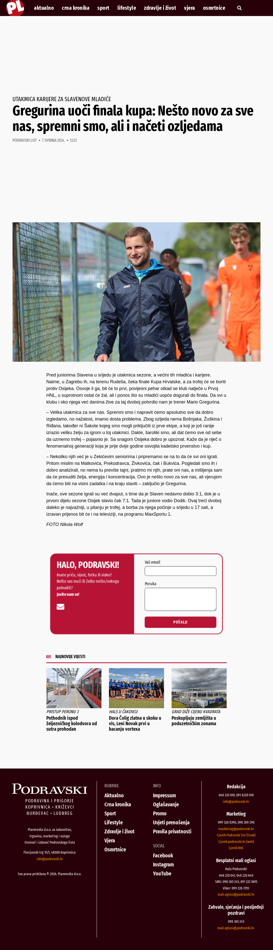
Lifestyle (126, 8)
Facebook (163, 855)
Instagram (163, 864)
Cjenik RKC (236, 848)
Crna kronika (75, 8)
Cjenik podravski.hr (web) (236, 841)
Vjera (189, 8)
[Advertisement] (136, 56)
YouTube (162, 873)
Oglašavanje (166, 804)
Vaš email (153, 560)
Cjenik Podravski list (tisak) (236, 835)
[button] (239, 8)
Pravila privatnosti (172, 831)
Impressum (164, 795)
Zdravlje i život (160, 8)
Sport (103, 8)
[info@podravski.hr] (56, 608)
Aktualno (44, 8)
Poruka (151, 583)
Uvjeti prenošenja (171, 822)
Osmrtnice (214, 8)
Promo (160, 813)
